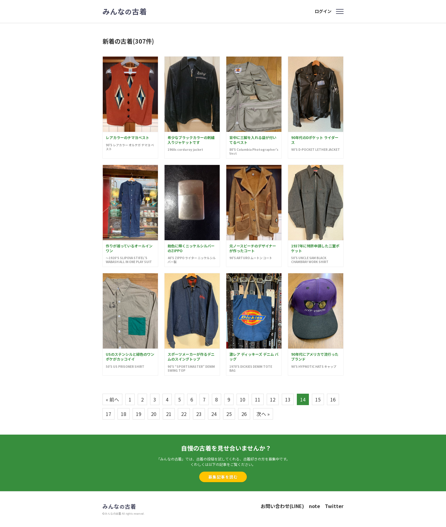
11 (257, 399)
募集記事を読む (223, 477)
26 (244, 413)
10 (242, 399)
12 (272, 399)
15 (318, 399)
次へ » (263, 413)
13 (288, 399)
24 (214, 413)
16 (333, 399)
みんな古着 (124, 11)
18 (123, 413)
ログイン (323, 11)
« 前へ (112, 399)
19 (138, 413)
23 (199, 413)
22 (184, 413)
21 (168, 413)
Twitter (334, 506)
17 (108, 413)
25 (229, 413)
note (314, 506)
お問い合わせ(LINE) (282, 506)
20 (153, 413)
